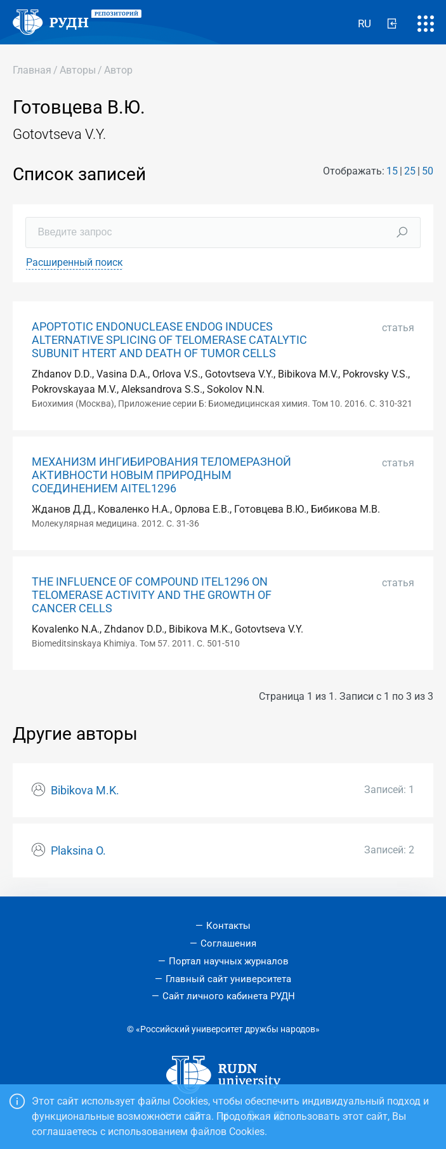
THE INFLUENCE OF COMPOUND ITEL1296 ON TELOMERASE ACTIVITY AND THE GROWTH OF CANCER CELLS (152, 595)
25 (410, 171)
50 (427, 171)
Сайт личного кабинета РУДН (228, 996)
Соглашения (228, 943)
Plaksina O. (78, 850)
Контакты (228, 925)
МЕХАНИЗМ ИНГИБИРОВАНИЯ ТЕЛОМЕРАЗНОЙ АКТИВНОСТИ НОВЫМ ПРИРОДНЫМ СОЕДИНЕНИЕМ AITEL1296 (161, 475)
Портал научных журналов (229, 961)
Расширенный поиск (74, 262)
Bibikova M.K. (85, 790)
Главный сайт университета (228, 979)
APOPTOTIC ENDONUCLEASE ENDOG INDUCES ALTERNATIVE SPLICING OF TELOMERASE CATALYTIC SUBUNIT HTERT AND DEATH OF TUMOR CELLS (169, 340)
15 (392, 171)
